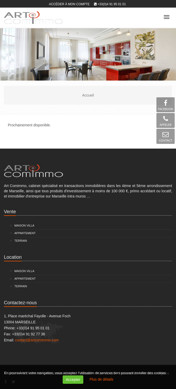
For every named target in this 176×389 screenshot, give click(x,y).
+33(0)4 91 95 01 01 (111, 4)
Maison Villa (24, 225)
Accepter (73, 379)
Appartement (25, 233)
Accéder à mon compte (69, 4)
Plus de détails (101, 379)
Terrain (20, 240)
